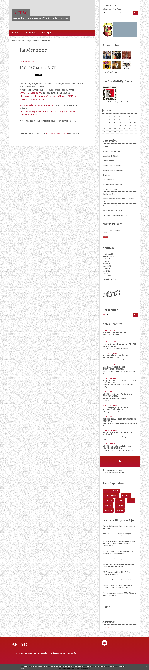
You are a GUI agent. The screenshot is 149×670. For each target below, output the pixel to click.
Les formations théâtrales (113, 184)
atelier (120, 510)
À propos (47, 32)
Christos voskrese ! (110, 580)
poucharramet (111, 496)
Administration (108, 161)
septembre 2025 (109, 256)
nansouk (108, 510)
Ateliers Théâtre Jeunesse (113, 170)
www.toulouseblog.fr (30, 92)
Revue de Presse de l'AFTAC (113, 210)
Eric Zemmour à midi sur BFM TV (115, 572)
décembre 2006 (18, 40)
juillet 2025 (107, 261)
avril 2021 (107, 273)
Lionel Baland (118, 553)
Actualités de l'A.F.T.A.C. (55, 133)
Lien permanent (27, 133)
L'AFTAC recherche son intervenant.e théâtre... (114, 367)
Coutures (106, 559)
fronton (108, 501)
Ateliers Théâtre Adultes (112, 165)
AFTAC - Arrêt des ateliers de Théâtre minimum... (117, 446)
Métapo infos (110, 595)
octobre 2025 (108, 254)
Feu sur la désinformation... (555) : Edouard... (119, 593)
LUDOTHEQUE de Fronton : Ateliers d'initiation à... (116, 408)
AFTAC (20, 12)
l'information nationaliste (124, 536)
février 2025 (107, 264)
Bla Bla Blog (117, 559)
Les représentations (110, 189)
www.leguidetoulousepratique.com (37, 105)
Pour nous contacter (110, 206)
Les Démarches (108, 180)
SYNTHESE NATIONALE (112, 574)
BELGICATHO (126, 580)
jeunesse (120, 505)
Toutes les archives (110, 279)
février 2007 (46, 40)
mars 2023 (107, 266)
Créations (106, 175)
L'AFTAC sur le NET (38, 67)
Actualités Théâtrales (111, 156)
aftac (131, 501)
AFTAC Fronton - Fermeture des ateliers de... (119, 433)
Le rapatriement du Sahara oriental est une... (119, 541)
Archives (31, 32)
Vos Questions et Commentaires (115, 215)
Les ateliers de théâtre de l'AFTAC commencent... (119, 345)
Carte (106, 607)
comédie (126, 496)
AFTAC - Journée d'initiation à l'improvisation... (117, 394)
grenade (108, 505)
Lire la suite (107, 627)
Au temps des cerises (122, 587)
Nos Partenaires (109, 194)
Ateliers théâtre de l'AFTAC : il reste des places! (117, 333)
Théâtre (120, 501)
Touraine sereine (116, 566)
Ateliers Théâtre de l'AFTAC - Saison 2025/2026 (117, 356)
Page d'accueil (33, 40)
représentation (111, 491)
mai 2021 (106, 271)
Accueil (16, 32)
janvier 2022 (107, 268)
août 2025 (107, 259)
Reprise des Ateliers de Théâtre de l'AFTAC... (119, 419)
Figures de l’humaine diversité (114, 526)
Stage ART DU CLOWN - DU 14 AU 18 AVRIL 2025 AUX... (119, 381)
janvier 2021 (107, 276)
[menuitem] (16, 33)
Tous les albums (110, 72)
